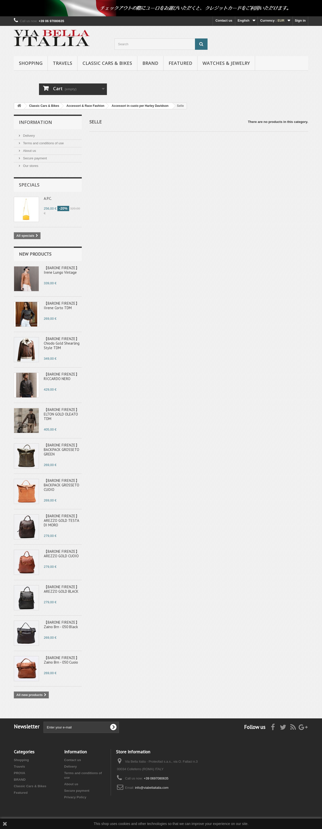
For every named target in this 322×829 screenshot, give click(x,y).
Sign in (300, 20)
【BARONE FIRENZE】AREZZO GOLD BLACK (61, 589)
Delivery (28, 135)
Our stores (30, 166)
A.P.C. (48, 198)
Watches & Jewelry (226, 63)
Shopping (31, 63)
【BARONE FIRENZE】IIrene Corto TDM (61, 305)
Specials (29, 185)
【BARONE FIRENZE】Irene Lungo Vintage (61, 270)
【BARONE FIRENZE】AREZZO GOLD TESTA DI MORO (61, 520)
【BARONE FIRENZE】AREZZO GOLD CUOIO (61, 553)
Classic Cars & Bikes (107, 63)
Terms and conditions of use (43, 143)
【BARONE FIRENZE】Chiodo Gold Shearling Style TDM (61, 343)
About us (29, 151)
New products (35, 254)
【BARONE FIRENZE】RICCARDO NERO (61, 376)
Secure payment (34, 158)
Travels (62, 63)
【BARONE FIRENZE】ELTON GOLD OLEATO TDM (61, 414)
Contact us (223, 20)
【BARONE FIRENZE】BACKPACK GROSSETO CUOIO (61, 485)
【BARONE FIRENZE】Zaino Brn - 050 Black (61, 624)
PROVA (19, 773)
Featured (180, 63)
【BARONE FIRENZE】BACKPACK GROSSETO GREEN (61, 449)
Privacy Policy (75, 797)
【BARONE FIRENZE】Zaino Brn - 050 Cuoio (61, 660)
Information (35, 122)
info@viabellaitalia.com (152, 788)
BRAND (150, 63)
